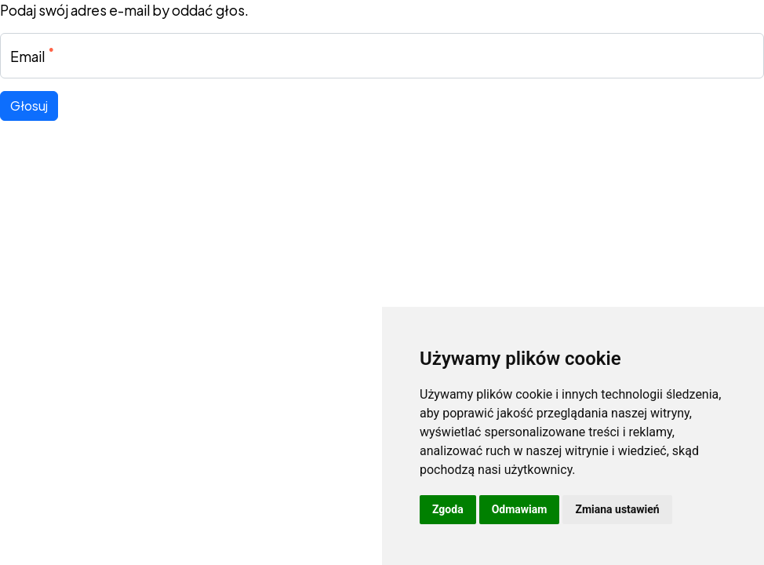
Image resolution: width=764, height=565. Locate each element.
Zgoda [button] (448, 509)
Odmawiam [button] (520, 509)
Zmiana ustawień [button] (617, 509)
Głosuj (29, 105)
